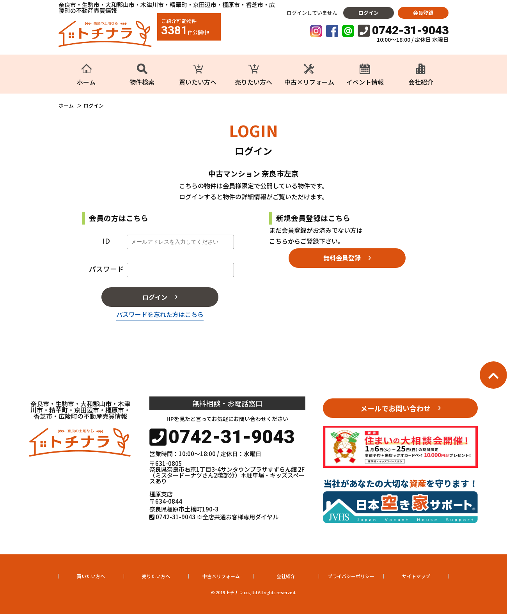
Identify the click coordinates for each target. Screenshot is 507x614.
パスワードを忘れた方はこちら (160, 314)
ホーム (66, 105)
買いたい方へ (91, 576)
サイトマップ (416, 576)
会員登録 (423, 12)
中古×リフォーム (221, 576)
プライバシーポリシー (351, 576)
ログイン (368, 12)
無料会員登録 (342, 257)
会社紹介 (286, 576)
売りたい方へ (156, 576)
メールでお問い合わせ (395, 408)
